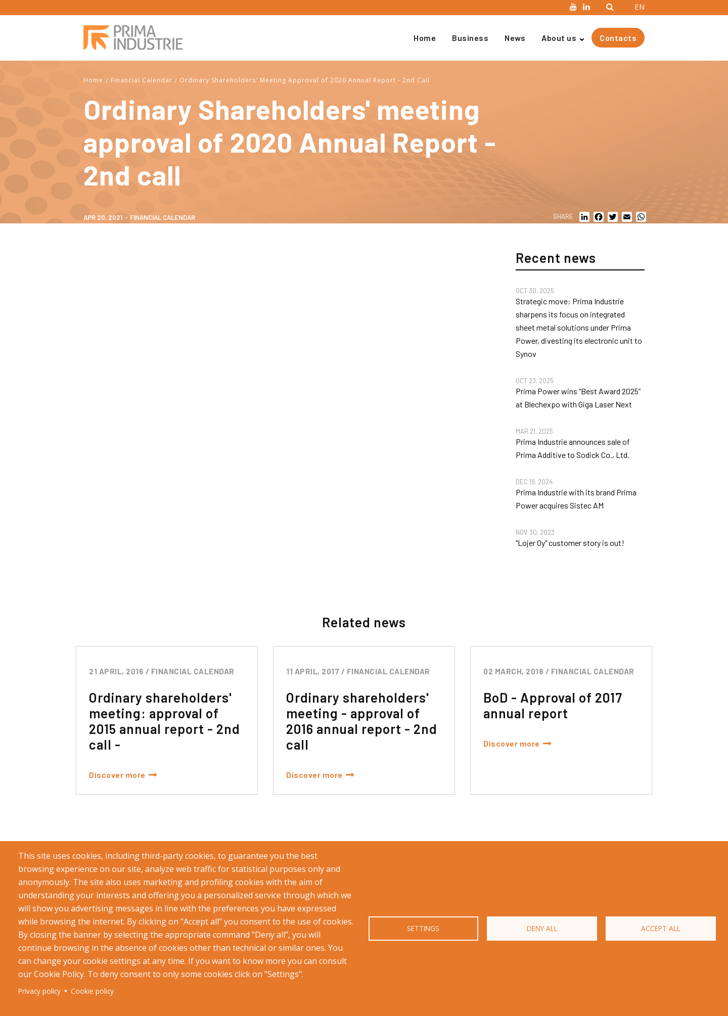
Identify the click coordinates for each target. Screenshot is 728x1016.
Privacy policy (39, 991)
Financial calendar (162, 217)
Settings (423, 928)
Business (470, 37)
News (515, 37)
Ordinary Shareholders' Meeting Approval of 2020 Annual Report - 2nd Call (304, 80)
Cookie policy (92, 991)
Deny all (542, 928)
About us (558, 37)
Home (425, 37)
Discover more (117, 774)
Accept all (660, 928)
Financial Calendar (141, 80)
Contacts (618, 37)
